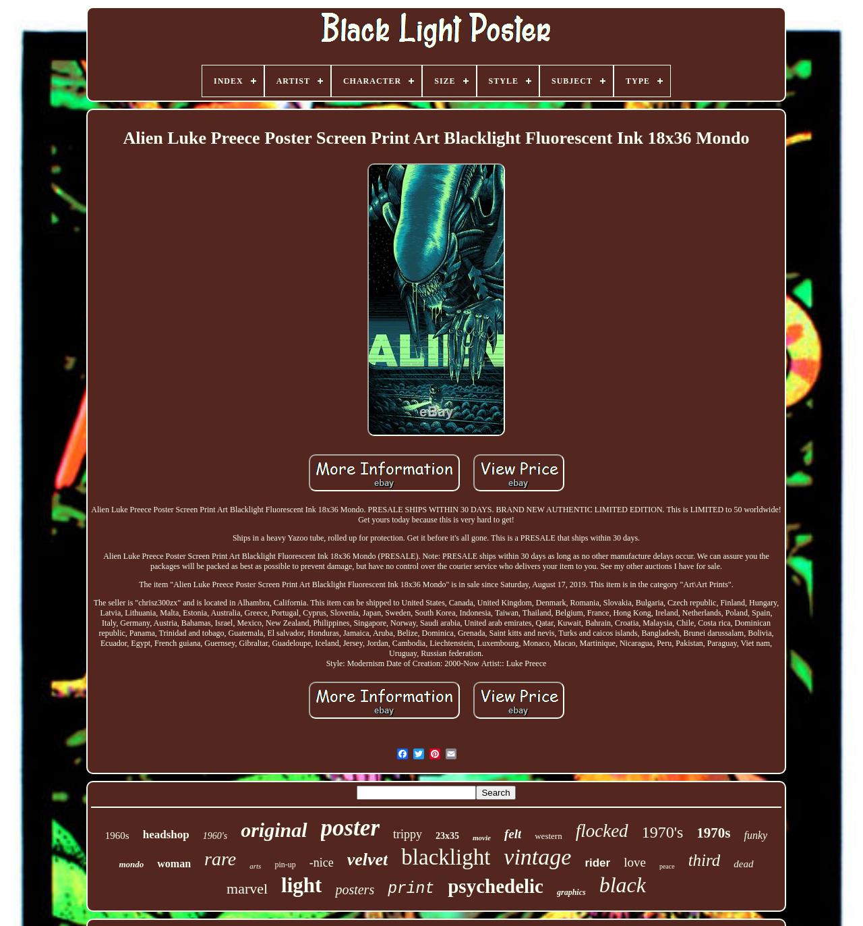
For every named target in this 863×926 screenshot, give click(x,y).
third (704, 860)
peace (667, 866)
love (635, 862)
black (622, 885)
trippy (407, 834)
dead (743, 864)
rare (220, 858)
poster (350, 828)
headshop (166, 834)
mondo (131, 864)
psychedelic (495, 886)
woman (174, 863)
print (411, 889)
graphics (571, 892)
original (274, 830)
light (301, 885)
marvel (247, 888)
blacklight (445, 857)
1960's (215, 836)
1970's (663, 832)
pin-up (284, 864)
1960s (117, 835)
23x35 (447, 836)
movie (482, 838)
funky (755, 835)
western (548, 836)
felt (512, 834)
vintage (537, 856)
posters (354, 889)
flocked (602, 831)
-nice (321, 862)
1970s (713, 833)
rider (597, 862)
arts (255, 866)
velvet (367, 859)
